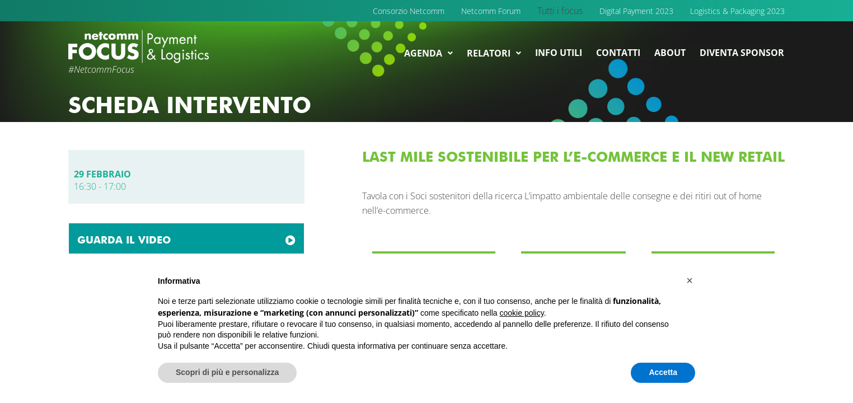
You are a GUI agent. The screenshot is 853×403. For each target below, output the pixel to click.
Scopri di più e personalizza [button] (227, 372)
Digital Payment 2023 (636, 11)
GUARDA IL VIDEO (124, 240)
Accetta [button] (663, 372)
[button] (690, 280)
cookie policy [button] (522, 312)
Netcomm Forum (491, 11)
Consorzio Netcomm (408, 11)
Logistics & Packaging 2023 (737, 11)
